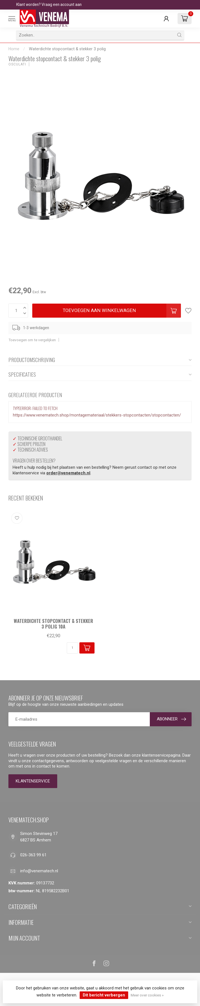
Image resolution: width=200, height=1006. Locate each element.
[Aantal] (72, 648)
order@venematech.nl (68, 472)
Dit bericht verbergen (104, 995)
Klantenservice (33, 781)
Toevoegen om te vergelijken (32, 340)
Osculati (17, 64)
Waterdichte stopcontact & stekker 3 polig (67, 49)
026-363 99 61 (33, 854)
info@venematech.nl (39, 870)
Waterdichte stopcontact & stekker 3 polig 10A (53, 623)
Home (13, 49)
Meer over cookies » (147, 995)
